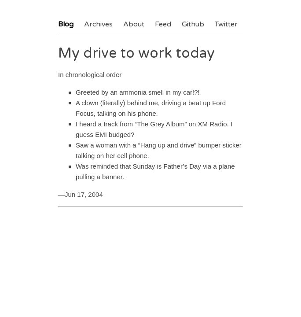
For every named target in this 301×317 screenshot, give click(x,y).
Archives (98, 24)
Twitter (226, 24)
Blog (65, 24)
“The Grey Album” (161, 124)
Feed (163, 24)
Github (193, 24)
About (133, 24)
